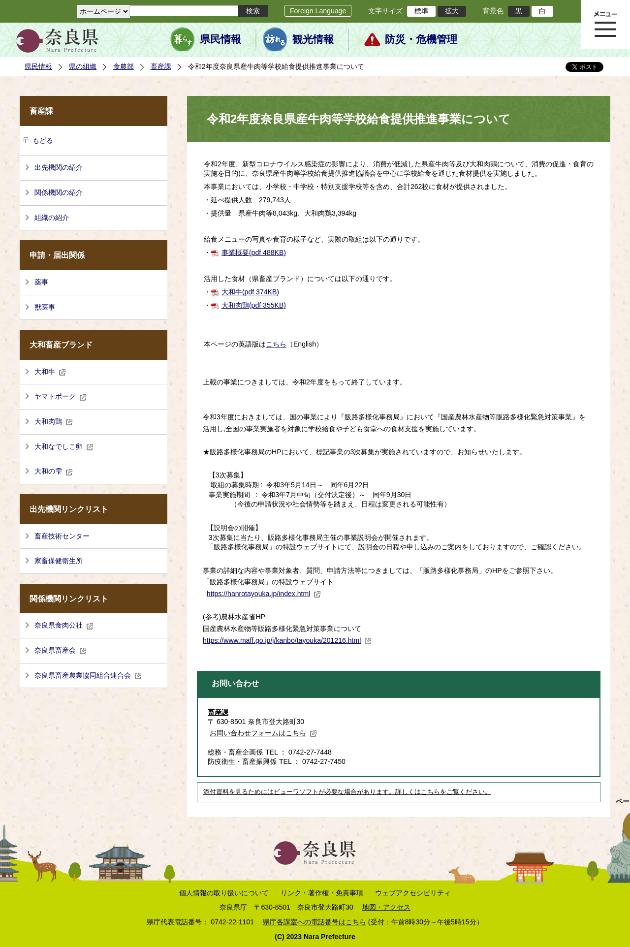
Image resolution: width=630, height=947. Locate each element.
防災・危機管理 (421, 39)
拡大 (452, 11)
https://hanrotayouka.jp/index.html (264, 594)
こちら (276, 344)
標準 (421, 11)
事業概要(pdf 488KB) (253, 252)
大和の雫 (53, 471)
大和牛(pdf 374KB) (250, 292)
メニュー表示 (605, 24)
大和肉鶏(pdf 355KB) (253, 305)
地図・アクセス (386, 907)
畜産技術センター (62, 536)
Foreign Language (318, 11)
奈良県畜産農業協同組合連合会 (88, 675)
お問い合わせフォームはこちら (263, 733)
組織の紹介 (51, 217)
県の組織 (82, 66)
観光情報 (313, 39)
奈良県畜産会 (60, 650)
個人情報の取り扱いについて (224, 893)
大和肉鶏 (53, 421)
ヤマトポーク (60, 396)
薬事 (41, 282)
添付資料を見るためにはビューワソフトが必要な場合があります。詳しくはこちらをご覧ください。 (347, 792)
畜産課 (161, 66)
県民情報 (220, 39)
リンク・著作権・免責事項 (322, 893)
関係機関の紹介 (58, 192)
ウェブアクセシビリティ (413, 893)
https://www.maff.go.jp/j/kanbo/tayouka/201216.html (287, 640)
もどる (42, 140)
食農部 (123, 66)
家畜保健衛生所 (58, 561)
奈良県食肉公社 (64, 625)
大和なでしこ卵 (64, 446)
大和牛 (50, 372)
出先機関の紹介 (58, 167)
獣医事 (44, 307)
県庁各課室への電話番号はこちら (314, 922)
